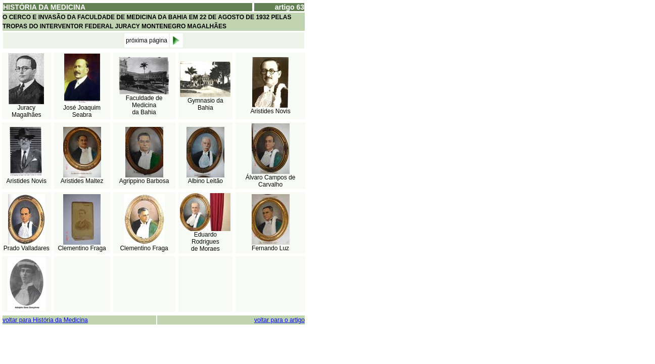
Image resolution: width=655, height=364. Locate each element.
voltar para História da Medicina (45, 320)
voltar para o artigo (279, 320)
